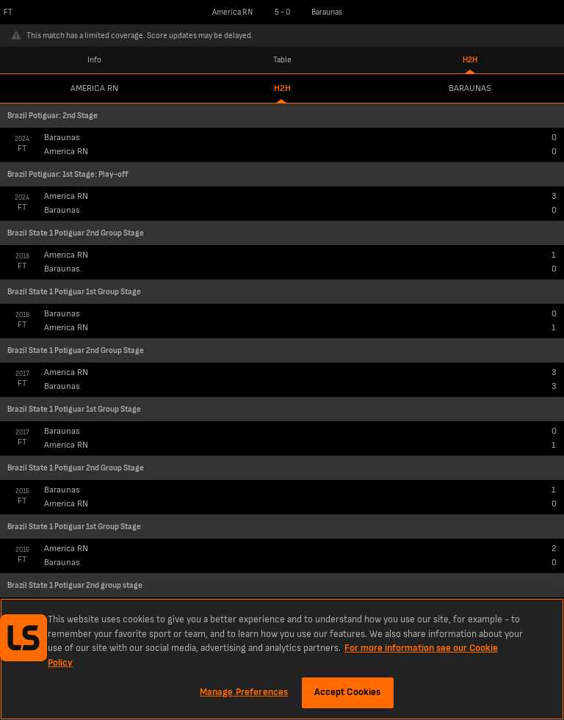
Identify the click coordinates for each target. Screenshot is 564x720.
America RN (94, 88)
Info (94, 60)
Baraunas (470, 88)
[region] (282, 659)
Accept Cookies (347, 692)
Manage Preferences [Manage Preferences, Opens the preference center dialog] (244, 692)
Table (282, 60)
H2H (470, 60)
